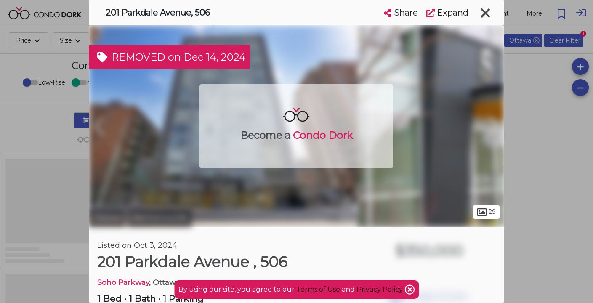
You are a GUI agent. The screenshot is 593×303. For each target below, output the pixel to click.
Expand (447, 13)
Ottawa (107, 218)
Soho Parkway (123, 282)
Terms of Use (318, 289)
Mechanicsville (160, 218)
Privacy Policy (380, 289)
